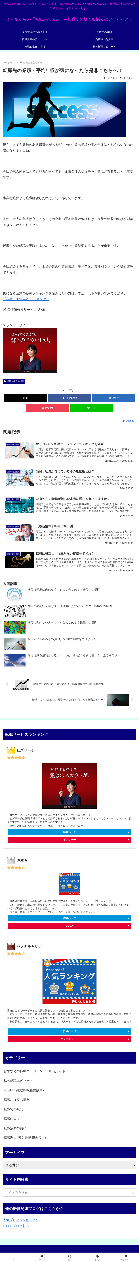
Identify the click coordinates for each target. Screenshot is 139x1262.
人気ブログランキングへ (21, 1221)
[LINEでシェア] (91, 408)
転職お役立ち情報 (14, 381)
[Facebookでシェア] (69, 398)
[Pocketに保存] (47, 408)
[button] (132, 1193)
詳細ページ (69, 832)
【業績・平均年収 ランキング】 (26, 299)
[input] (69, 1193)
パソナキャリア (69, 1039)
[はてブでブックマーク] (113, 398)
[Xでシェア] (25, 398)
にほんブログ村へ (16, 1227)
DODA (69, 926)
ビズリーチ (97, 841)
